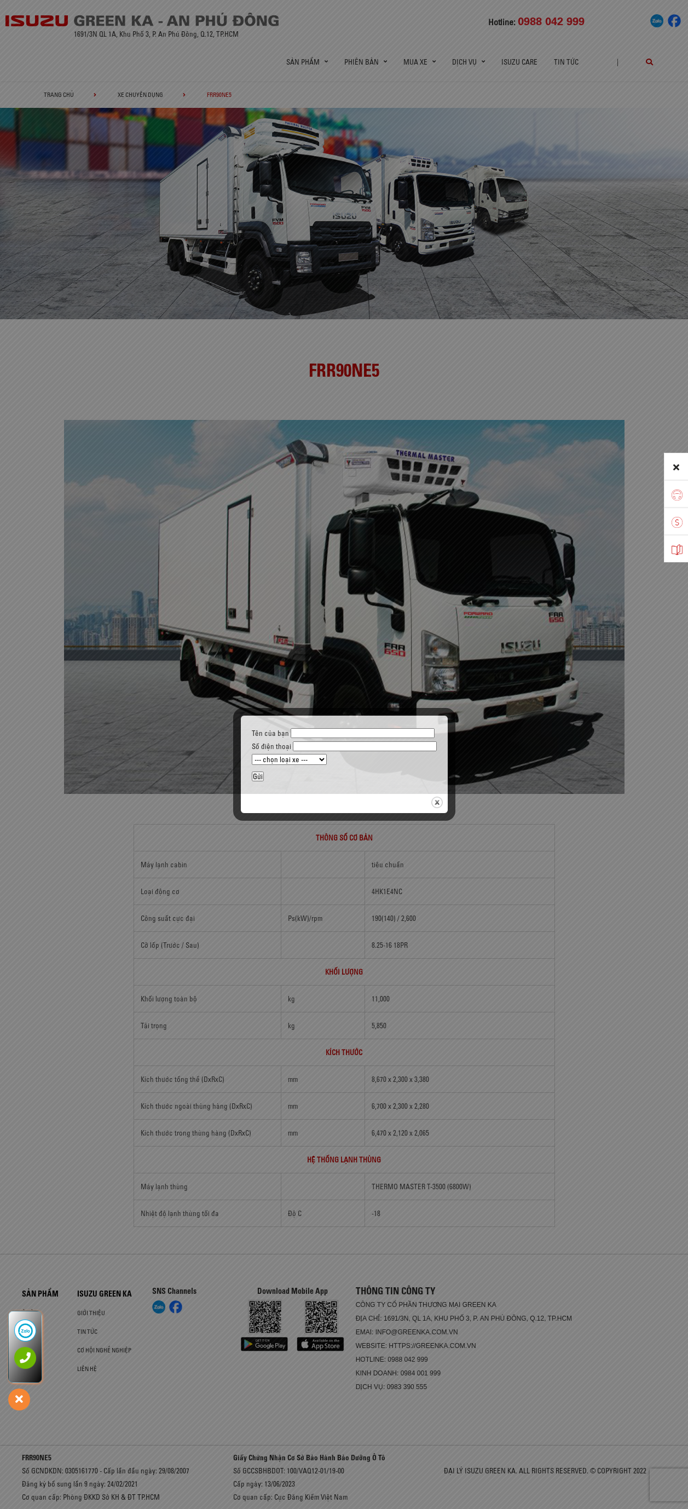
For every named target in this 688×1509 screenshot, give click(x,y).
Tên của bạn (343, 733)
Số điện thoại (344, 746)
